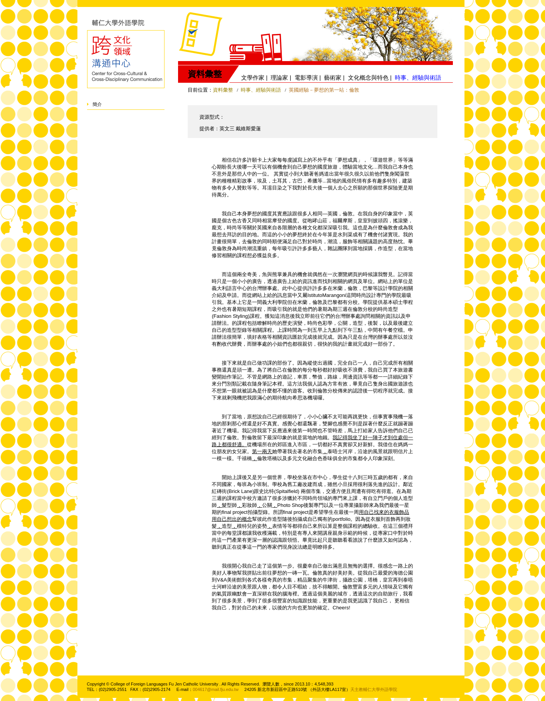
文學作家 (252, 77)
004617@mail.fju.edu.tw (215, 689)
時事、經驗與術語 (261, 90)
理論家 (279, 77)
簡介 (97, 104)
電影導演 (306, 77)
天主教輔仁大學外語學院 (373, 689)
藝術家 (332, 77)
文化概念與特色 (368, 77)
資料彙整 (223, 90)
